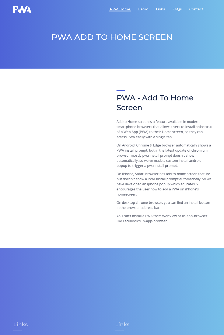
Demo (143, 9)
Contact (196, 9)
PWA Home (120, 9)
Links (160, 9)
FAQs (177, 9)
